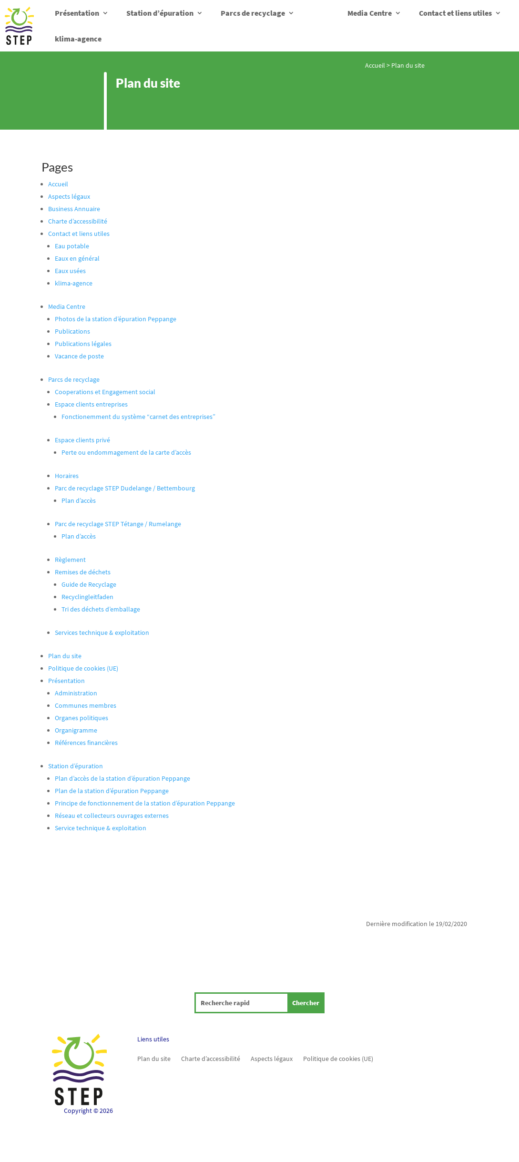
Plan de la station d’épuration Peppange (112, 790)
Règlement (70, 559)
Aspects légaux (69, 196)
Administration (76, 693)
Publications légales (83, 343)
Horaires (67, 475)
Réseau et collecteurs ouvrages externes (112, 815)
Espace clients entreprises (91, 404)
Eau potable (72, 246)
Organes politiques (81, 718)
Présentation (77, 13)
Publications (72, 331)
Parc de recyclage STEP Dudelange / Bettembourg (125, 488)
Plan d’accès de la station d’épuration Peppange (122, 778)
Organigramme (76, 730)
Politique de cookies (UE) (83, 668)
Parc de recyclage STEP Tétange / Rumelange (118, 524)
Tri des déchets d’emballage (100, 609)
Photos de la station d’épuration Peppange (115, 319)
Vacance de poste (79, 356)
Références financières (86, 742)
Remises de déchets (83, 572)
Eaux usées (70, 270)
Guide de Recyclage (88, 584)
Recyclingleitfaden (87, 596)
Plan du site (64, 656)
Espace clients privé (82, 440)
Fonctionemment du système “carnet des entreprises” (138, 416)
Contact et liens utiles (455, 13)
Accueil (375, 65)
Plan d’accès (78, 500)
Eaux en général (77, 258)
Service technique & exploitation (100, 828)
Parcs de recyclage (253, 13)
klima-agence (78, 38)
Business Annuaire (74, 208)
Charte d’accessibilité (77, 221)
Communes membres (85, 705)
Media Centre (369, 13)
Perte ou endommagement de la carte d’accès (126, 452)
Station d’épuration (159, 13)
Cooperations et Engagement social (105, 391)
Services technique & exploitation (102, 632)
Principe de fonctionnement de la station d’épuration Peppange (145, 803)
